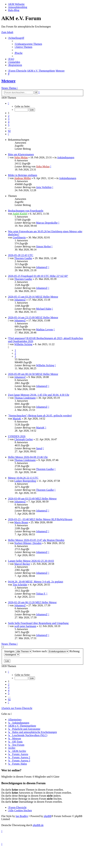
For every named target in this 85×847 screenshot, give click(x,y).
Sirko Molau (21, 157)
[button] (8, 103)
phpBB (47, 816)
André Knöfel (19, 213)
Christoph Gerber (23, 439)
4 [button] (8, 122)
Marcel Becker (22, 563)
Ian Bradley (22, 816)
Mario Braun (21, 522)
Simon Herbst (43, 246)
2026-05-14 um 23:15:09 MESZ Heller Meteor (33, 317)
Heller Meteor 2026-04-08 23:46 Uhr (28, 457)
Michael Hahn (43, 308)
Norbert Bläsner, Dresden (28, 543)
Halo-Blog (13, 10)
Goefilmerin (19, 237)
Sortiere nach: (50, 651)
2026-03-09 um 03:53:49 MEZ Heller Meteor (32, 498)
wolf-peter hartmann (25, 626)
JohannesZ (41, 267)
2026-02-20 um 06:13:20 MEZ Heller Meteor (32, 602)
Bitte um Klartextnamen (21, 154)
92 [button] (9, 131)
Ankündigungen (65, 157)
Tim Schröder (20, 584)
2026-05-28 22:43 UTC (20, 255)
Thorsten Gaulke (23, 258)
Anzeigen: (18, 651)
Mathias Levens (44, 329)
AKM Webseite (16, 4)
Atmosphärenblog (17, 7)
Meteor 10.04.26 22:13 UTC (23, 477)
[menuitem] (28, 44)
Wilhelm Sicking (23, 344)
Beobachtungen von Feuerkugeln (25, 210)
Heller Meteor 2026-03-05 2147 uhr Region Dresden (36, 540)
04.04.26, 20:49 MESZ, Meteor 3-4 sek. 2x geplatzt (35, 581)
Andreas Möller (22, 178)
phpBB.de (38, 825)
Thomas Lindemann (25, 397)
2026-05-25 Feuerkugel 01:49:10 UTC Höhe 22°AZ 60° (38, 276)
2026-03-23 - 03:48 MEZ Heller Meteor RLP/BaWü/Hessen (40, 519)
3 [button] (8, 119)
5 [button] (8, 125)
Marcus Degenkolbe (47, 222)
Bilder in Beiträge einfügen (22, 175)
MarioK (17, 418)
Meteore (8, 81)
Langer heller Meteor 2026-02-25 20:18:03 (31, 560)
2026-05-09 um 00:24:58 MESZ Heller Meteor (33, 374)
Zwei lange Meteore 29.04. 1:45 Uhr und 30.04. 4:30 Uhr (38, 394)
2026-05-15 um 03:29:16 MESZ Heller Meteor (33, 296)
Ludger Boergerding (25, 480)
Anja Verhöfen (44, 187)
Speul (39, 448)
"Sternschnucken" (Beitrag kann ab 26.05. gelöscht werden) (40, 415)
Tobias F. (41, 593)
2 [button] (8, 115)
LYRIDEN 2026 (17, 436)
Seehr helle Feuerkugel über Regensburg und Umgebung (38, 623)
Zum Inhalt (7, 32)
